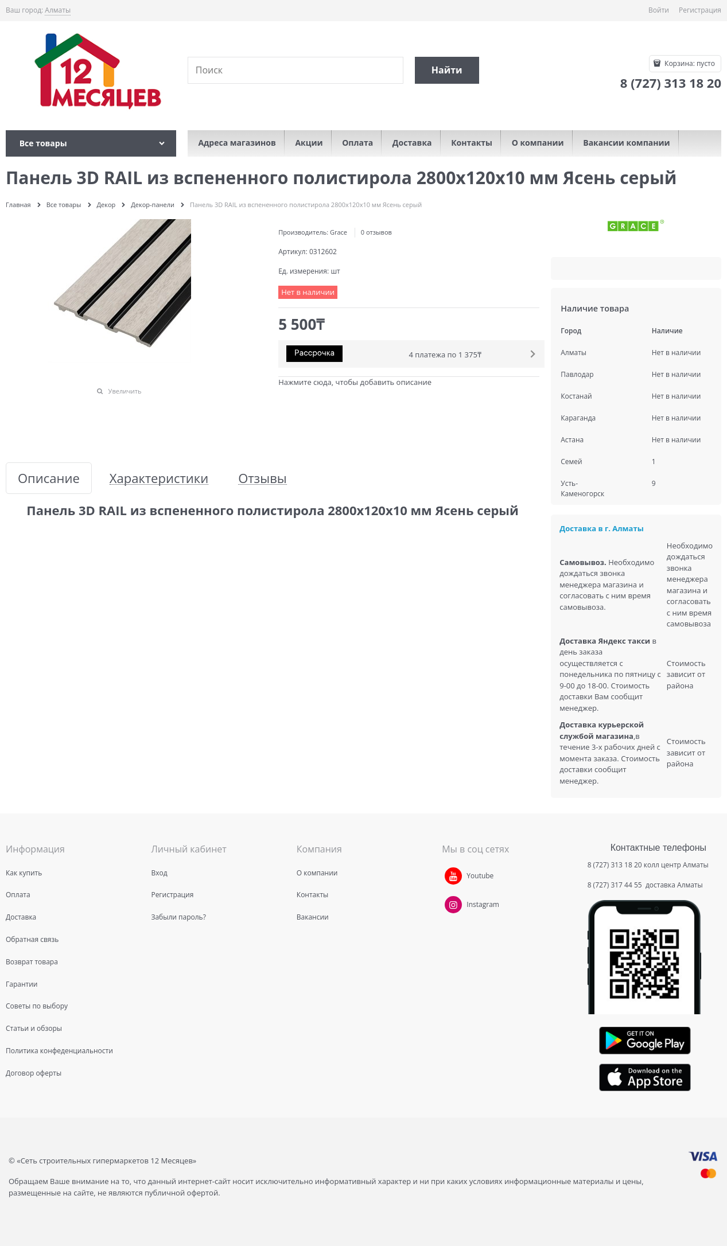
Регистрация (700, 10)
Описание (49, 478)
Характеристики (159, 478)
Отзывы (262, 478)
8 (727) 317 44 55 (616, 885)
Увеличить (125, 391)
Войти (658, 10)
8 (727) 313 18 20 (615, 865)
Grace (338, 232)
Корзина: (689, 63)
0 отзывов (376, 232)
